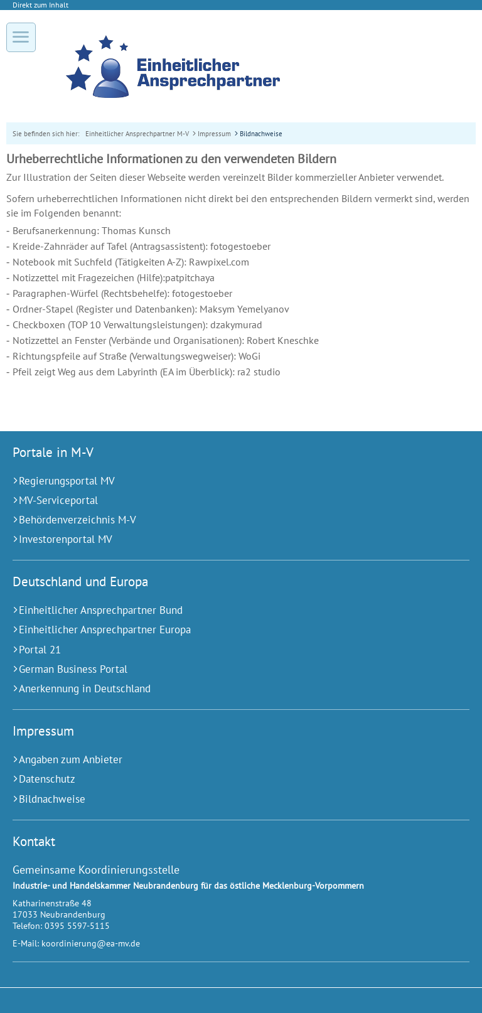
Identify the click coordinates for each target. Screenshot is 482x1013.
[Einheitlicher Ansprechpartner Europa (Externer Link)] (225, 630)
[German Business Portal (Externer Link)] (225, 669)
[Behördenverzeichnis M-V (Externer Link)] (225, 520)
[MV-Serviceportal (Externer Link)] (225, 500)
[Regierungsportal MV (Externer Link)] (225, 481)
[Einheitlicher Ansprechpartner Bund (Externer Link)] (225, 610)
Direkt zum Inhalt (40, 4)
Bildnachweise (261, 133)
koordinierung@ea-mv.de (90, 943)
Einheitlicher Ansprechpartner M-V (137, 133)
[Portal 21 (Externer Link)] (225, 650)
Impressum (214, 133)
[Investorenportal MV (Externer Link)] (225, 539)
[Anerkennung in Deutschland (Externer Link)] (225, 689)
